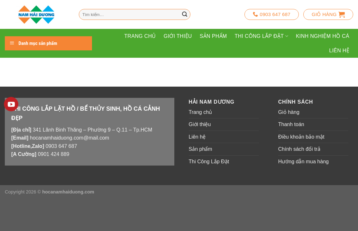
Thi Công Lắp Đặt (261, 36)
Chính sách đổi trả (299, 149)
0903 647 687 (61, 146)
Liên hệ (339, 50)
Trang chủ (140, 36)
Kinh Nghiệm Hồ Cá (322, 36)
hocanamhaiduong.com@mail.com (69, 138)
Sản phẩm (213, 36)
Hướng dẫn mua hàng (303, 161)
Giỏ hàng (288, 112)
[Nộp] (184, 14)
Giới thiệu (178, 36)
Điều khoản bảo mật (301, 137)
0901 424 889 (53, 154)
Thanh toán (291, 124)
